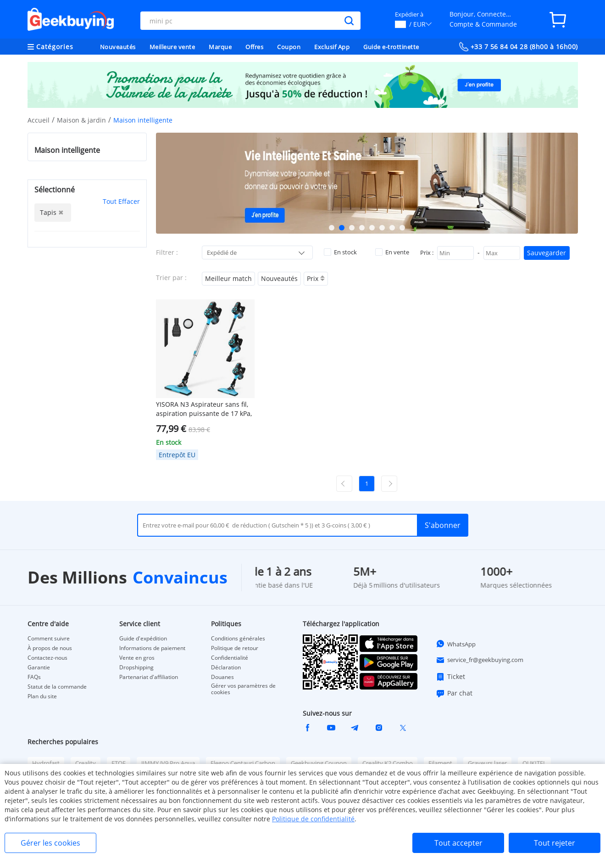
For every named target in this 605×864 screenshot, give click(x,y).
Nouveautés (118, 47)
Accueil (39, 120)
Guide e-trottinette (391, 47)
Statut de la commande (57, 687)
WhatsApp (456, 643)
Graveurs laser (487, 763)
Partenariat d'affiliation (148, 677)
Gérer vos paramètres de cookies (243, 689)
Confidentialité (229, 658)
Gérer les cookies (50, 843)
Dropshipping (136, 667)
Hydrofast (46, 763)
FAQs (34, 677)
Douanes (222, 677)
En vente (392, 252)
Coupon (288, 47)
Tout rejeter (554, 843)
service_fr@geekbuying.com (479, 660)
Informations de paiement (152, 648)
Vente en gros (137, 658)
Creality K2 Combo (387, 763)
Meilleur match (228, 278)
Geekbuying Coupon (319, 763)
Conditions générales (238, 638)
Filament (440, 763)
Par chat (454, 693)
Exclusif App (332, 47)
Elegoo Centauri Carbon (243, 763)
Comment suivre (49, 638)
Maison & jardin (81, 120)
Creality (85, 763)
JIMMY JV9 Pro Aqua (168, 763)
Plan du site (42, 696)
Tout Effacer (121, 201)
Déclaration (226, 667)
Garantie (39, 667)
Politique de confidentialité (313, 818)
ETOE (118, 763)
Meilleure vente (172, 47)
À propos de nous (50, 648)
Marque (220, 47)
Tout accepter (458, 843)
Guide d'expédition (143, 638)
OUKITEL (534, 763)
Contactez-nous (47, 658)
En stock (340, 252)
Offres (254, 47)
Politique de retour (234, 648)
